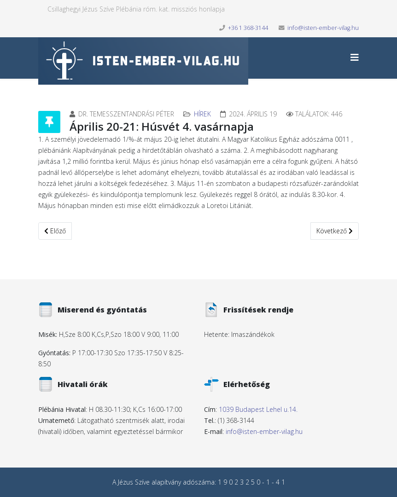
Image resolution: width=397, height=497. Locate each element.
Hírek (202, 114)
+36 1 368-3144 (248, 28)
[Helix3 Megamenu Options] (354, 57)
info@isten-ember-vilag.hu (323, 28)
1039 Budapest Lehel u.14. (258, 409)
